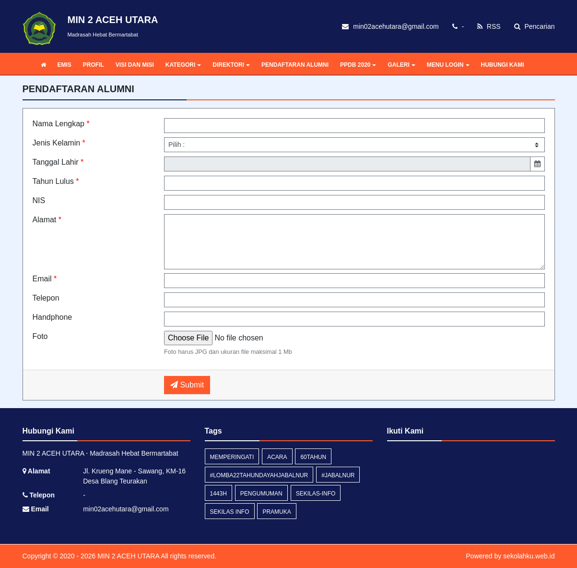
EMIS (64, 64)
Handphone (52, 317)
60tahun (313, 457)
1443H (218, 493)
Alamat (47, 220)
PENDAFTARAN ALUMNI (295, 64)
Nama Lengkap (61, 124)
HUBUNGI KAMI (502, 64)
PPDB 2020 (358, 64)
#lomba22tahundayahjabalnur (259, 475)
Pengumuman (261, 493)
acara (277, 457)
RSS (489, 26)
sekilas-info (316, 493)
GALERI (401, 64)
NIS (39, 200)
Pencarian (534, 26)
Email (45, 279)
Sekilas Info (229, 511)
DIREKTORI (231, 64)
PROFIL (93, 64)
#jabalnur (337, 475)
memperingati (232, 457)
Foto (40, 336)
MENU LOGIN (448, 64)
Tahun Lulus (56, 181)
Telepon (46, 298)
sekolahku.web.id (528, 556)
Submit (187, 385)
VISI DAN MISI (135, 64)
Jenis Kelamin (59, 143)
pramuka (276, 511)
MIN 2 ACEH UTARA (127, 556)
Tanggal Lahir (58, 162)
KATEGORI (183, 64)
